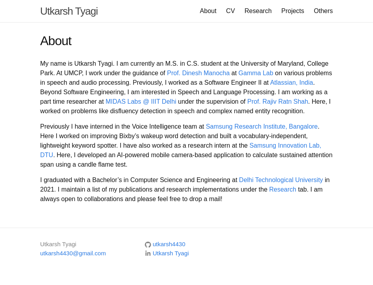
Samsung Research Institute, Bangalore (262, 126)
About (208, 11)
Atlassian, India (291, 82)
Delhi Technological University (281, 180)
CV (230, 11)
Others (323, 11)
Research (257, 11)
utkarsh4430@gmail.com (73, 253)
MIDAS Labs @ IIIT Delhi (141, 101)
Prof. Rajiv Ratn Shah (277, 101)
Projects (292, 11)
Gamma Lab (256, 73)
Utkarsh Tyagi (69, 11)
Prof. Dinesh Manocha (198, 73)
